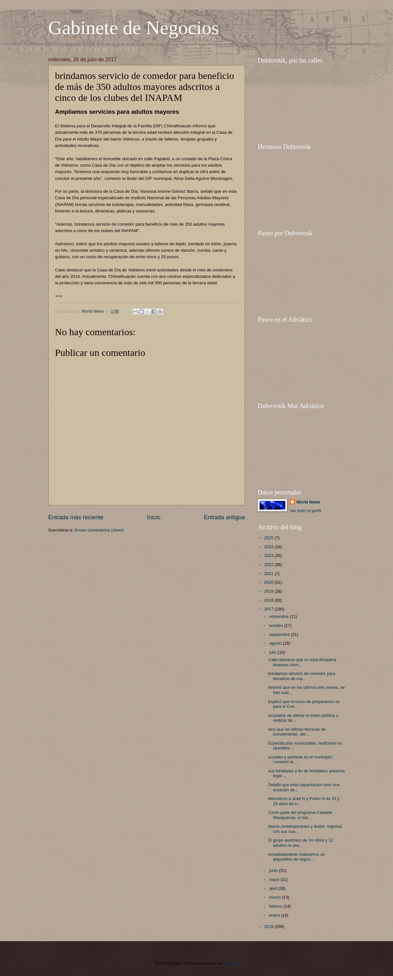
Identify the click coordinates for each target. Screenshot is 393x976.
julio (273, 652)
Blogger (230, 963)
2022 (269, 564)
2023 (269, 555)
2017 (269, 609)
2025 (269, 537)
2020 (269, 582)
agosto (276, 643)
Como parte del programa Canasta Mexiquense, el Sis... (300, 815)
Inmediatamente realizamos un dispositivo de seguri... (296, 857)
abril (273, 888)
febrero (276, 906)
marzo (275, 897)
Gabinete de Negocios (133, 27)
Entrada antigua (224, 517)
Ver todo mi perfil (305, 510)
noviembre (279, 616)
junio (274, 870)
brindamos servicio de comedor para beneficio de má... (301, 676)
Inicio (153, 517)
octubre (276, 625)
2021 (269, 573)
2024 (269, 546)
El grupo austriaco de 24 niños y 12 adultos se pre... (300, 842)
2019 (269, 591)
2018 (269, 600)
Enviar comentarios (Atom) (98, 530)
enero (275, 915)
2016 (269, 926)
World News (308, 502)
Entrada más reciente (75, 517)
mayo (274, 879)
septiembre (280, 634)
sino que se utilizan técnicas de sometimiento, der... (297, 732)
